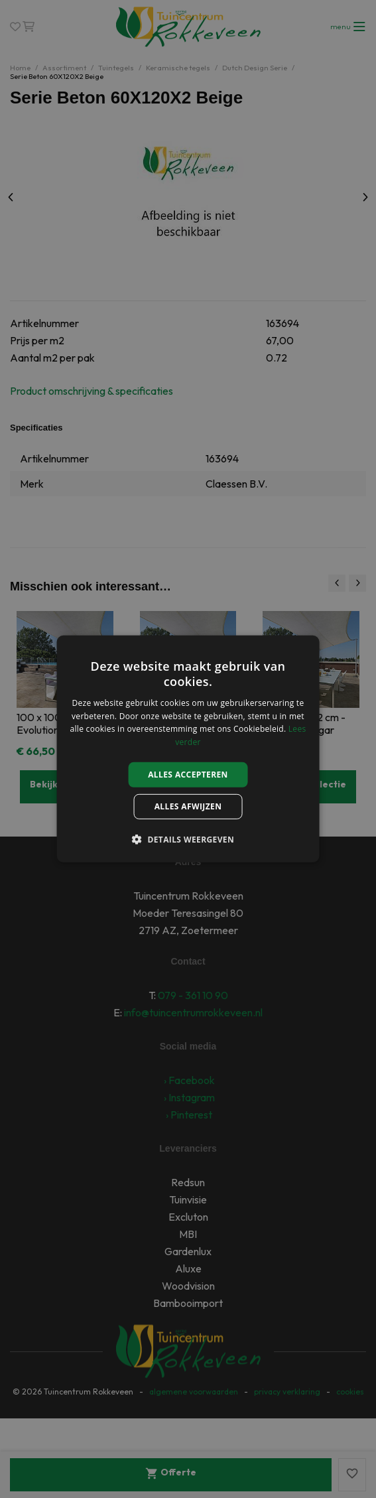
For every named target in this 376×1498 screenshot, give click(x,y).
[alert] (188, 749)
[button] (188, 839)
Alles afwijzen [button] (188, 806)
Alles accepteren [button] (188, 774)
